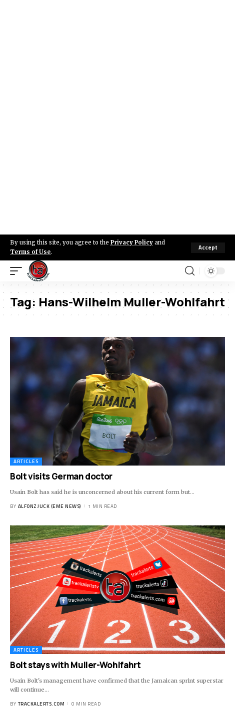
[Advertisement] (117, 117)
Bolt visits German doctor (61, 476)
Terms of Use (30, 251)
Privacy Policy (131, 242)
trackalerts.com (41, 704)
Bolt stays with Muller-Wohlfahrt (75, 665)
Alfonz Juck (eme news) (49, 506)
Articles (26, 461)
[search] (189, 271)
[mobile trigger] (18, 270)
